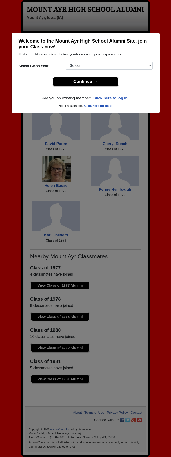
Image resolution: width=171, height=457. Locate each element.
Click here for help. (98, 106)
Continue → (85, 81)
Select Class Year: (34, 66)
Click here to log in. (111, 98)
